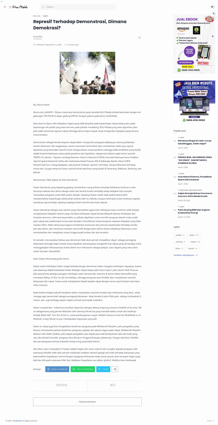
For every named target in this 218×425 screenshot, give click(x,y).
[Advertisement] (194, 305)
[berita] (193, 235)
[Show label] (185, 255)
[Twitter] (13, 419)
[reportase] (183, 190)
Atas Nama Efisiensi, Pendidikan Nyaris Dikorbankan (194, 178)
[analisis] (179, 235)
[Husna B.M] (54, 36)
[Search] (78, 7)
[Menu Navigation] (4, 6)
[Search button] (43, 7)
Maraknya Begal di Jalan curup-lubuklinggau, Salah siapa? (194, 142)
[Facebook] (4, 419)
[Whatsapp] (21, 419)
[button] (213, 7)
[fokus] (178, 248)
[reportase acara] (194, 190)
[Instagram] (9, 419)
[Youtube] (17, 419)
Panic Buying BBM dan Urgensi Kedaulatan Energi (193, 211)
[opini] (181, 137)
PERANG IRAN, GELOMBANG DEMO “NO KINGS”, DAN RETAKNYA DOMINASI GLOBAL (194, 160)
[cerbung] (180, 242)
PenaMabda (52, 421)
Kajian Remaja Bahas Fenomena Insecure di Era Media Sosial (194, 195)
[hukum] (191, 248)
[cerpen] (194, 242)
